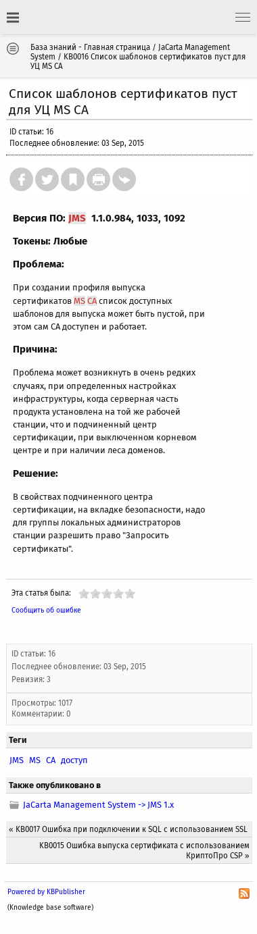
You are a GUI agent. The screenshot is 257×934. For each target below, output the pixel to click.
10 (129, 593)
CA (92, 301)
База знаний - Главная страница (90, 47)
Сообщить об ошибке (46, 610)
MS (79, 301)
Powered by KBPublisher (46, 891)
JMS (77, 218)
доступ (74, 760)
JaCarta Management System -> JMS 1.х (98, 805)
